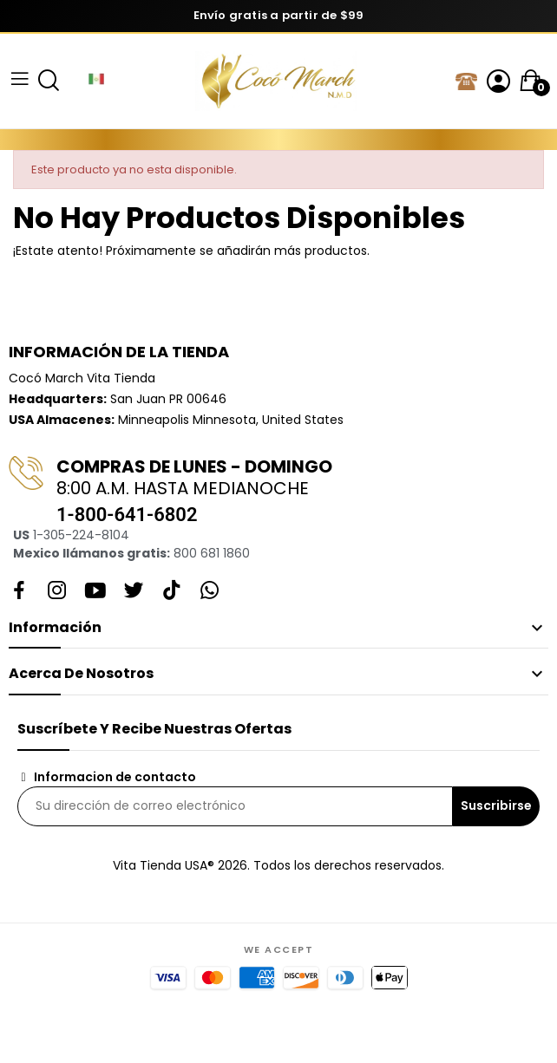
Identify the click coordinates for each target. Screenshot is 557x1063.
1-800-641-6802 (126, 514)
